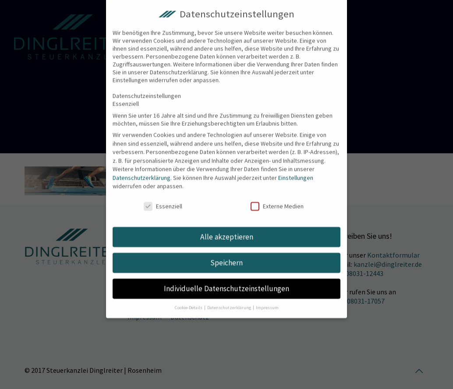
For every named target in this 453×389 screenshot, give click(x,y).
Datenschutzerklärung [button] (229, 299)
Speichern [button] (226, 254)
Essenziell (163, 198)
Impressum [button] (267, 299)
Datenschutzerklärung (141, 169)
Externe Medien (277, 198)
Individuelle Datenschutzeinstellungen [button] (226, 280)
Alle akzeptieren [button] (226, 228)
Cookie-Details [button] (189, 299)
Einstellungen (295, 169)
